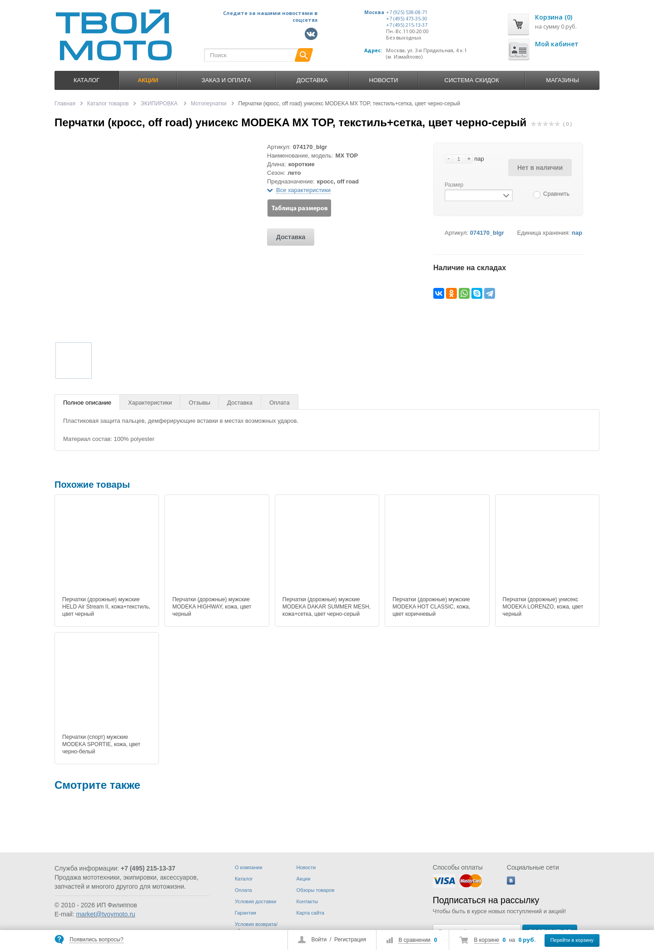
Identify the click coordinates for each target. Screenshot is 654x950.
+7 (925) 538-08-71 (406, 12)
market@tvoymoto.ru (105, 914)
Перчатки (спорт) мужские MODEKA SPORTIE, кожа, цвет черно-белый (101, 744)
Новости (383, 80)
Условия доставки (255, 901)
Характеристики (150, 402)
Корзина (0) (553, 17)
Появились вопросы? (96, 939)
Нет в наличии (540, 167)
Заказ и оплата (226, 80)
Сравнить (556, 193)
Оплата (279, 402)
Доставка (312, 80)
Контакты (307, 901)
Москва (374, 12)
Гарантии (245, 912)
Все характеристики (303, 190)
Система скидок (472, 80)
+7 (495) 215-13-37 (406, 25)
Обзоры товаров (316, 890)
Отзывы (199, 402)
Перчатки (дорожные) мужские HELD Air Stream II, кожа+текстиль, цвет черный (106, 606)
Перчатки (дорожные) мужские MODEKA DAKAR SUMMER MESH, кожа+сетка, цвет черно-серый (326, 606)
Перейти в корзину (572, 940)
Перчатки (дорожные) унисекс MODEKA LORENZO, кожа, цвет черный (543, 606)
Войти (319, 939)
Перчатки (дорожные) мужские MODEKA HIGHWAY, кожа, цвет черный (211, 606)
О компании (249, 867)
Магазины (562, 80)
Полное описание (87, 402)
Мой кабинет (557, 44)
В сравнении (414, 940)
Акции (304, 878)
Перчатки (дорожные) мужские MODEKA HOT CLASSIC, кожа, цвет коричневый (431, 606)
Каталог (86, 80)
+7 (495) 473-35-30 (406, 18)
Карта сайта (310, 912)
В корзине (486, 940)
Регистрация (350, 939)
